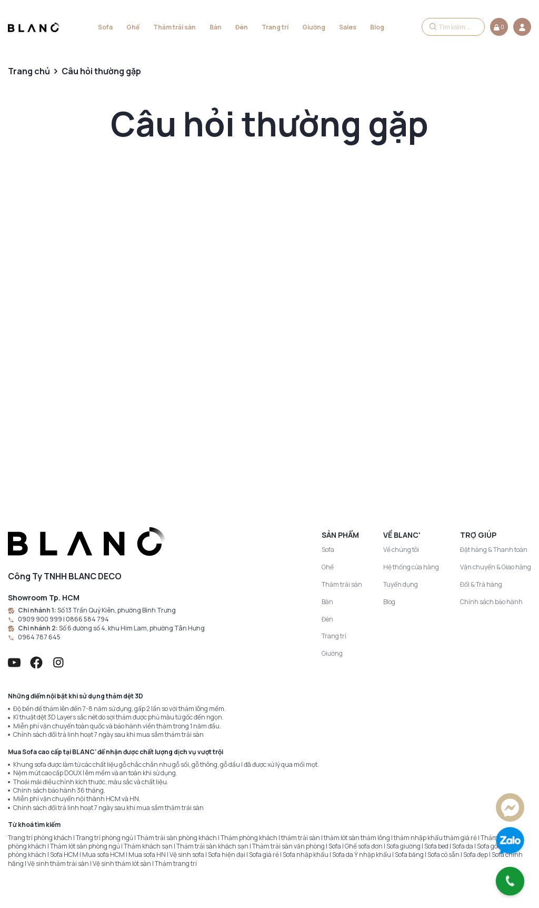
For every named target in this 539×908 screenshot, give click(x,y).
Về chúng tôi (401, 549)
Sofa (105, 27)
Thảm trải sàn (174, 27)
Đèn (241, 27)
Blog (377, 27)
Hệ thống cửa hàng (411, 566)
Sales (347, 27)
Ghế (132, 27)
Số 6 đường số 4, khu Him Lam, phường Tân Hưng (132, 628)
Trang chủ (29, 71)
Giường (313, 27)
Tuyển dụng (400, 584)
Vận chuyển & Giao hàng (495, 566)
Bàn (215, 27)
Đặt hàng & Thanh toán (493, 549)
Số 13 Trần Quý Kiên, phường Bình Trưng (116, 610)
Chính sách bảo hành (491, 601)
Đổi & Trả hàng (481, 584)
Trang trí (275, 27)
